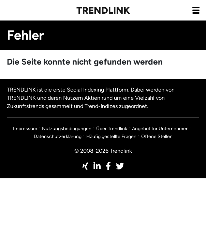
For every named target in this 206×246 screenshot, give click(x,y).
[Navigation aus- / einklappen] (196, 10)
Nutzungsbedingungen (66, 129)
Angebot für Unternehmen (160, 129)
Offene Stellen (157, 136)
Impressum (25, 129)
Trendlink (103, 10)
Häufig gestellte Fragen (111, 136)
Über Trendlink (111, 129)
